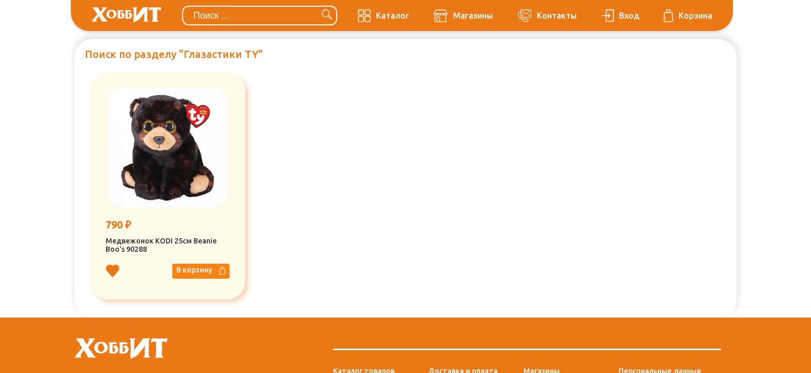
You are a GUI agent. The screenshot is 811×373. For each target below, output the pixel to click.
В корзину (201, 270)
